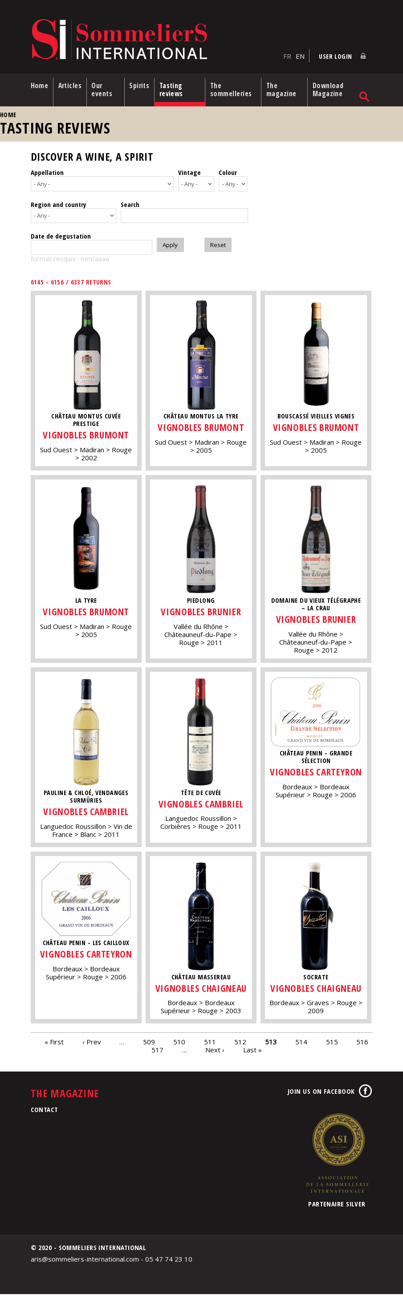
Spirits (141, 84)
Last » (252, 1058)
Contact (44, 1118)
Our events (104, 88)
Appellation (47, 171)
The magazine (284, 88)
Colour (228, 171)
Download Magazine (329, 88)
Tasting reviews (174, 88)
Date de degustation (61, 233)
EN (300, 53)
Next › (214, 1058)
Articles (71, 84)
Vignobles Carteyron (316, 775)
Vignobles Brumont (86, 432)
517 (157, 1058)
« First (54, 1050)
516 (362, 1050)
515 (332, 1050)
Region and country (58, 201)
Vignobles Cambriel (86, 808)
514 (301, 1050)
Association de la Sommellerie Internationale (337, 1162)
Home (40, 84)
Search (130, 201)
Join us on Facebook (321, 1100)
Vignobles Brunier (201, 608)
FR (287, 53)
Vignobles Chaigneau (201, 990)
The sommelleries (233, 88)
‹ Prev (91, 1050)
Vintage (189, 171)
